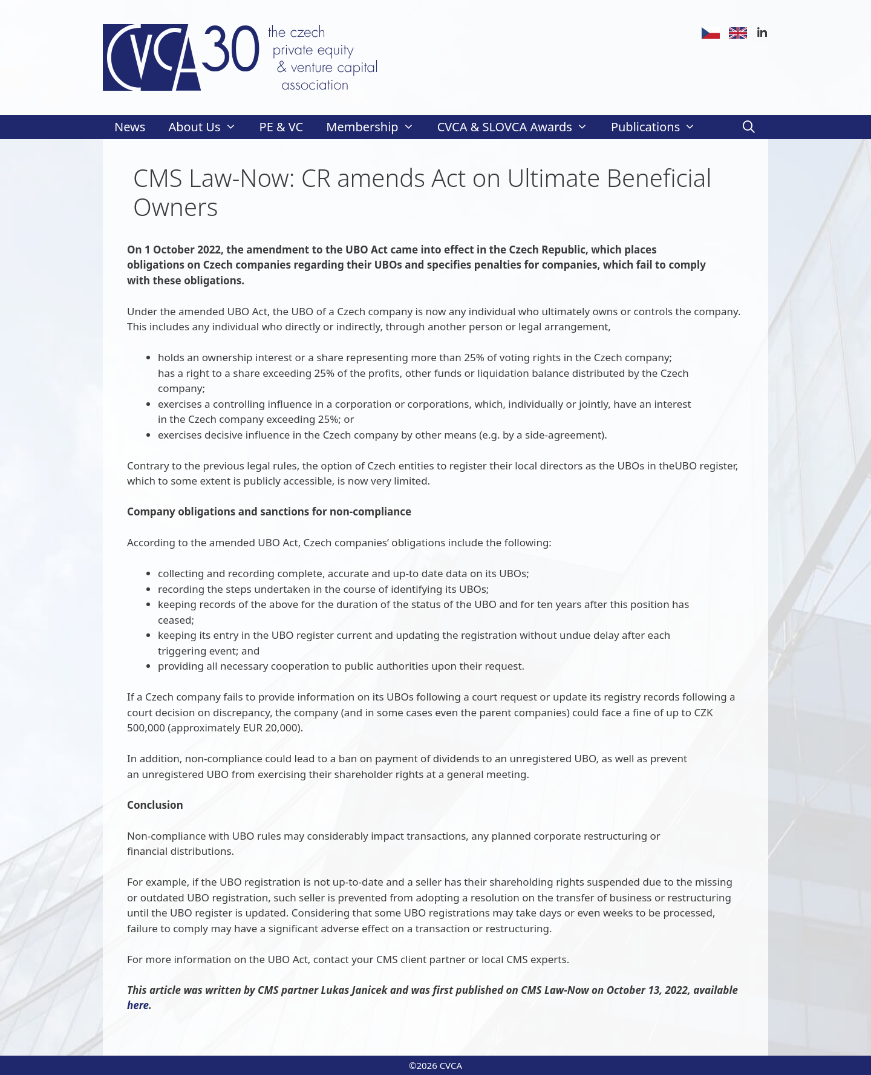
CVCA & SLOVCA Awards (518, 127)
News (129, 127)
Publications (659, 127)
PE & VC (281, 127)
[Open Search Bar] (748, 127)
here (138, 1005)
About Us (207, 127)
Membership (375, 127)
